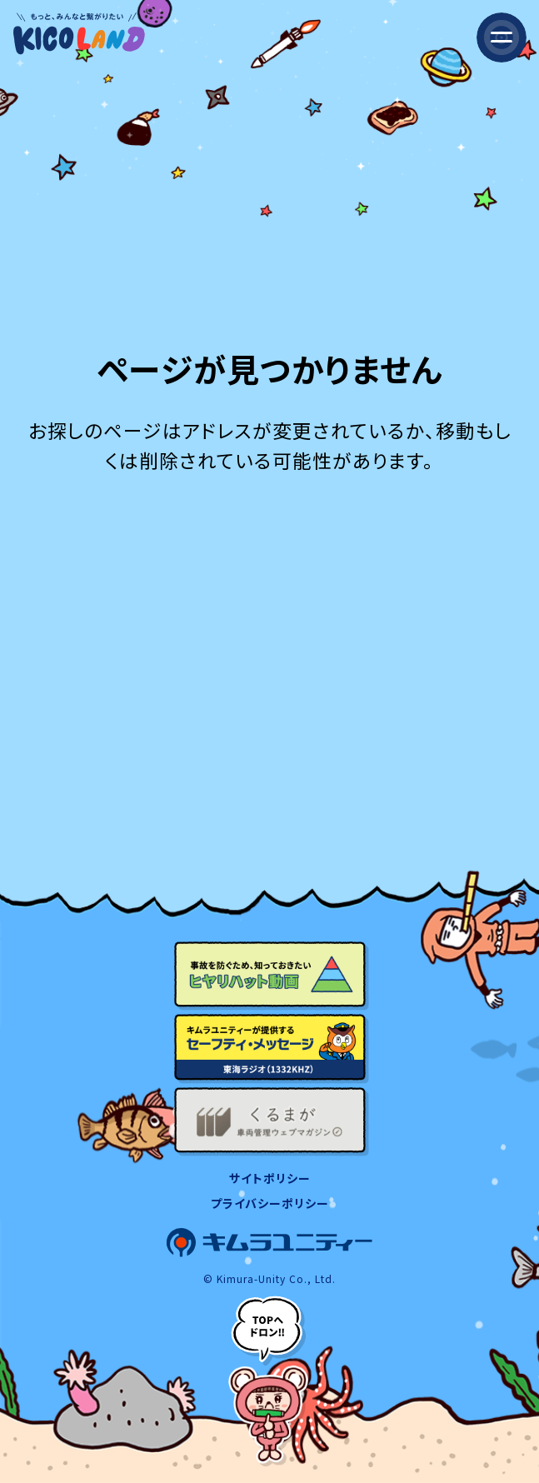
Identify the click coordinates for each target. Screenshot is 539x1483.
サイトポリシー (270, 1178)
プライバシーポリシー (270, 1203)
